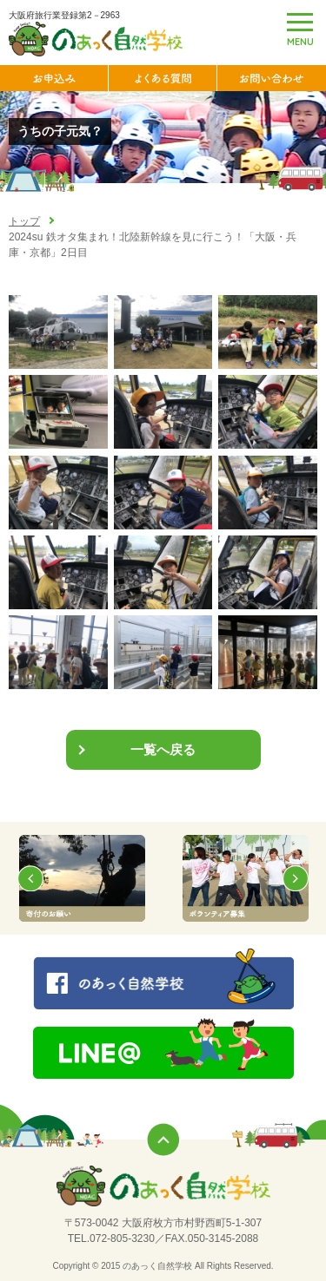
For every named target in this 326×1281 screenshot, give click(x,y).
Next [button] (296, 878)
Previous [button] (30, 878)
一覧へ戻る (163, 749)
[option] (81, 878)
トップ (24, 221)
